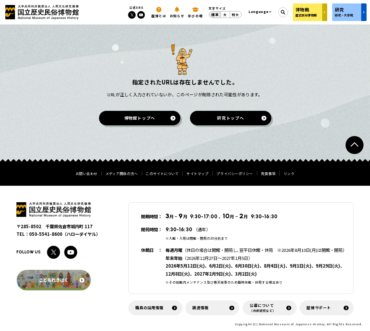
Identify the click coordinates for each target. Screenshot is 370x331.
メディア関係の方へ (121, 173)
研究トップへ (230, 118)
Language (258, 11)
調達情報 (200, 307)
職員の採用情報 (149, 307)
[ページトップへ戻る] (355, 145)
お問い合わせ (86, 173)
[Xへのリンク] (132, 15)
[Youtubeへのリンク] (141, 15)
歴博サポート (319, 307)
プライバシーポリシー (234, 173)
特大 (235, 14)
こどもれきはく (61, 280)
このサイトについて (162, 173)
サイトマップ (197, 173)
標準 (215, 14)
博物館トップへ (139, 118)
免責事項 (268, 173)
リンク (289, 173)
